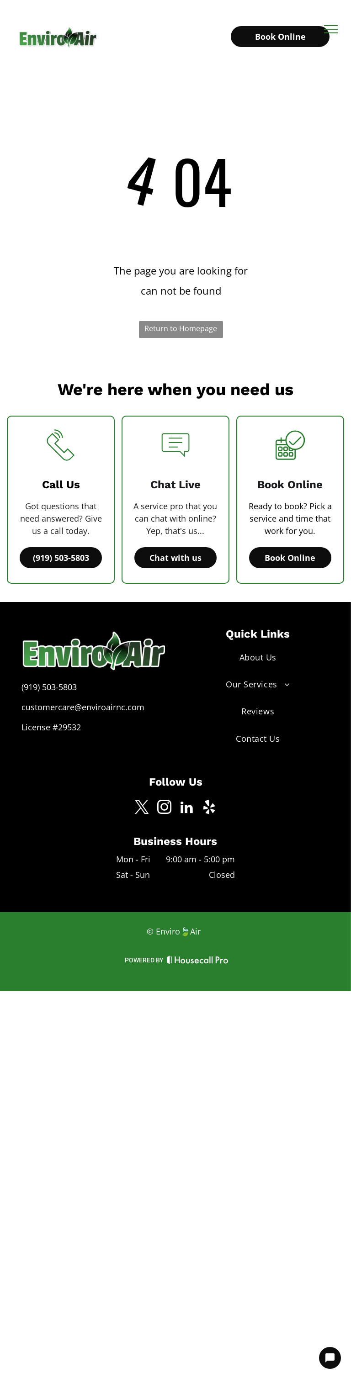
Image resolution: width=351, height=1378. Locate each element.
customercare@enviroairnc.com (82, 707)
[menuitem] (258, 657)
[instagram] (164, 808)
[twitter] (142, 808)
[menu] (331, 29)
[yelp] (209, 808)
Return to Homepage (180, 328)
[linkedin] (187, 808)
